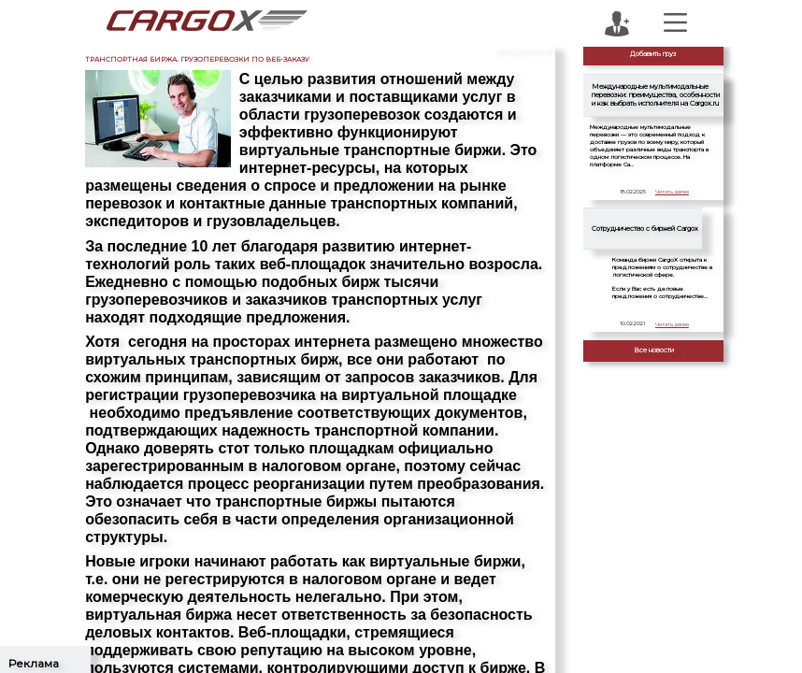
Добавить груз (653, 54)
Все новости (654, 350)
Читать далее (672, 191)
